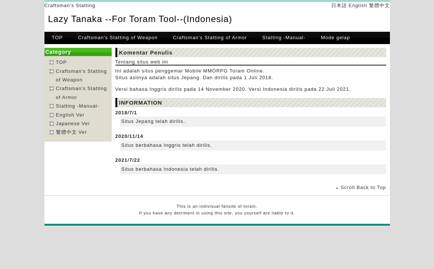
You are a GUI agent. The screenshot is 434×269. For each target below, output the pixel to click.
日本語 (339, 5)
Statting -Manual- (284, 37)
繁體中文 (379, 5)
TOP (57, 37)
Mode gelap (335, 37)
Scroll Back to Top (363, 187)
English (357, 5)
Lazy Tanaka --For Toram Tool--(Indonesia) (140, 19)
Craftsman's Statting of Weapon (118, 37)
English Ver (70, 115)
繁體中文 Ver (71, 132)
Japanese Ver (73, 123)
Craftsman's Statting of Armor (210, 37)
